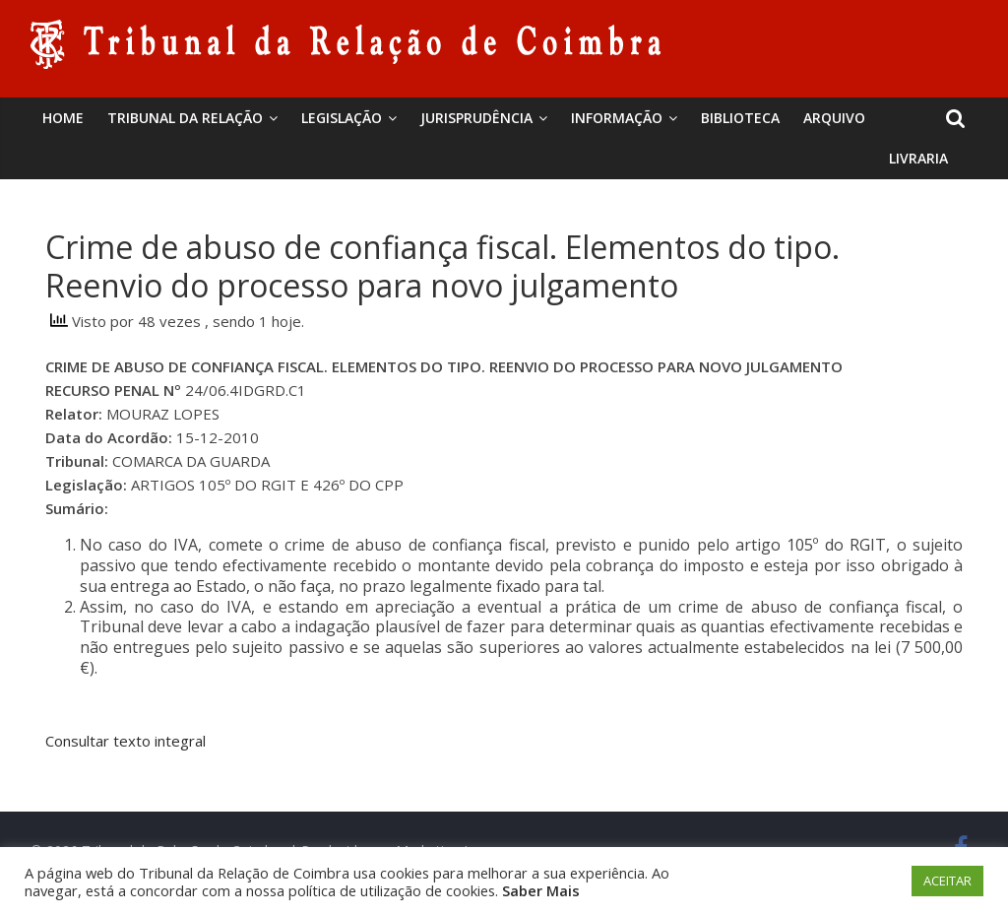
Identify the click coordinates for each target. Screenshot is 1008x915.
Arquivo (834, 117)
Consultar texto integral (125, 741)
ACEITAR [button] (947, 880)
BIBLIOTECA (740, 117)
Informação (616, 117)
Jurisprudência (476, 117)
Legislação (341, 117)
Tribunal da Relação (185, 117)
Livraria (918, 158)
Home (63, 117)
